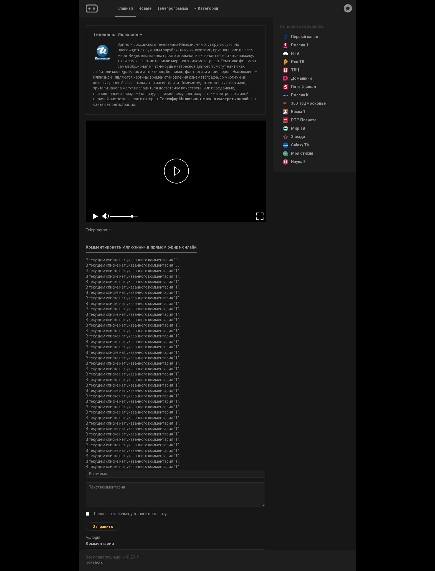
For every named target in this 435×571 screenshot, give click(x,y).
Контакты (94, 562)
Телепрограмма (172, 8)
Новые (144, 8)
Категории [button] (206, 8)
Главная (125, 8)
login (96, 537)
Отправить (102, 526)
